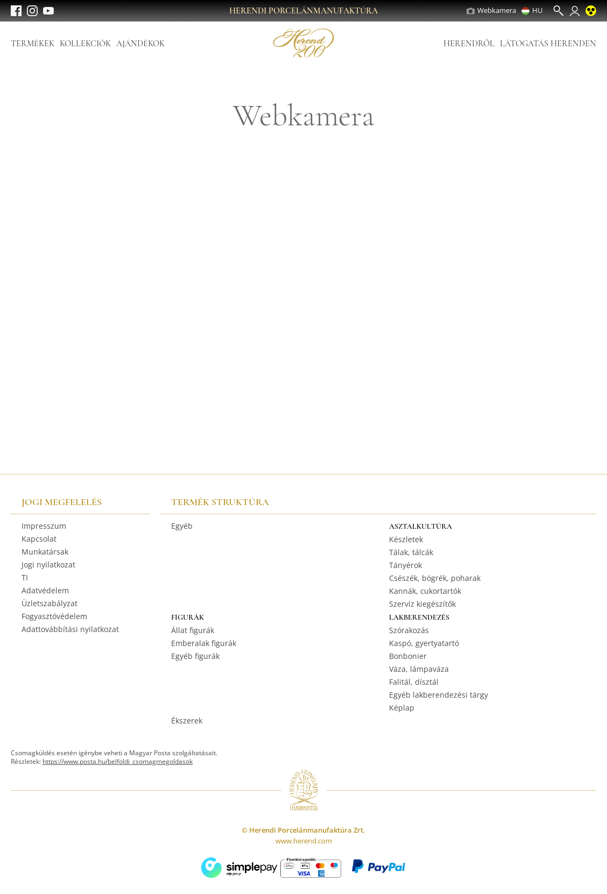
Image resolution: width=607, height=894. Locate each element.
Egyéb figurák (195, 656)
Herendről (469, 43)
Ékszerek (186, 720)
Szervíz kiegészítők (422, 604)
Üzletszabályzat (49, 603)
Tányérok (405, 565)
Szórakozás (409, 630)
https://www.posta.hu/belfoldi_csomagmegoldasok (118, 761)
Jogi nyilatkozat (48, 564)
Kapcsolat (39, 539)
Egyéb (182, 526)
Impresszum (44, 526)
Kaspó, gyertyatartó (424, 643)
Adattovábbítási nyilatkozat (70, 629)
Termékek (32, 43)
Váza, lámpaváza (419, 669)
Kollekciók (85, 43)
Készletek (406, 539)
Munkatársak (45, 552)
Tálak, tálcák (411, 552)
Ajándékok (140, 43)
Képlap (401, 708)
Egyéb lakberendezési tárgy (438, 695)
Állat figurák (192, 630)
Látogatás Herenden (548, 43)
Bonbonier (408, 656)
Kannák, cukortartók (425, 591)
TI (25, 577)
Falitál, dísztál (414, 682)
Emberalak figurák (203, 643)
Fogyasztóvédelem (54, 616)
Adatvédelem (45, 590)
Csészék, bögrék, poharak (435, 578)
